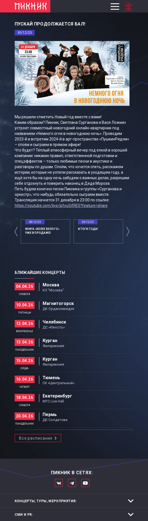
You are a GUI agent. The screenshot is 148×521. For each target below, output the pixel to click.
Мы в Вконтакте (59, 483)
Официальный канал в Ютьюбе (85, 483)
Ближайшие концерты (40, 272)
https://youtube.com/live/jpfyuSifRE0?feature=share (61, 205)
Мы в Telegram (72, 483)
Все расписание (35, 438)
